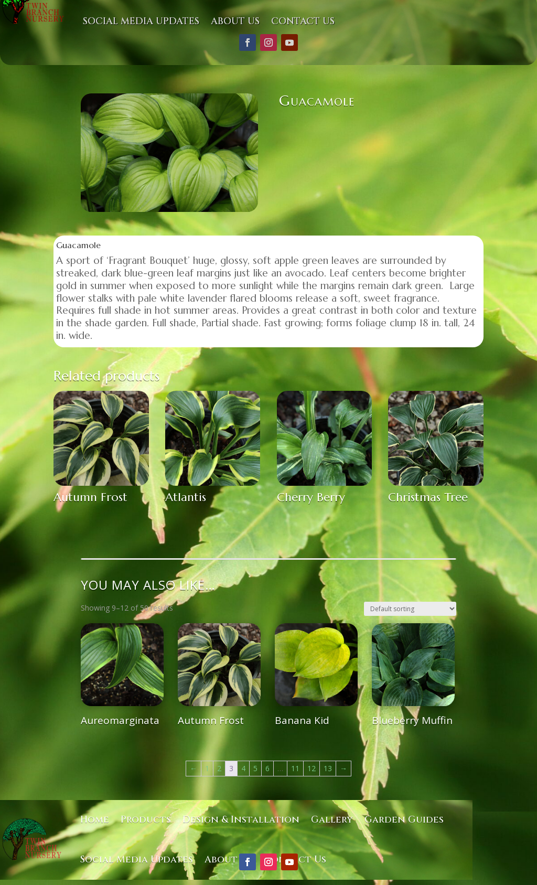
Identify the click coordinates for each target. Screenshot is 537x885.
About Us (235, 21)
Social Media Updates (141, 21)
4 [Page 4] (243, 768)
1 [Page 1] (207, 768)
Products (146, 819)
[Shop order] (410, 609)
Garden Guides (404, 819)
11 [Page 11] (295, 768)
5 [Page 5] (255, 768)
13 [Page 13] (328, 768)
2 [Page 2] (219, 768)
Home (94, 819)
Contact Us (303, 21)
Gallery (332, 819)
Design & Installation (240, 819)
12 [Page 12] (311, 768)
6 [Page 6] (267, 768)
